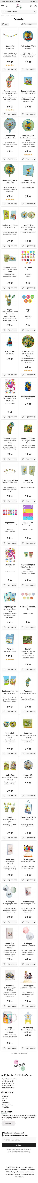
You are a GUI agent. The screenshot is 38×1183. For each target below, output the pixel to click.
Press (4, 1100)
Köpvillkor (5, 1096)
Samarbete (5, 1103)
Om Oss (4, 1098)
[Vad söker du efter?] (19, 12)
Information (33, 1)
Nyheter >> (19, 1)
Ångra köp (5, 1107)
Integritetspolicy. (24, 1152)
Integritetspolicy (7, 1105)
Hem (2, 16)
